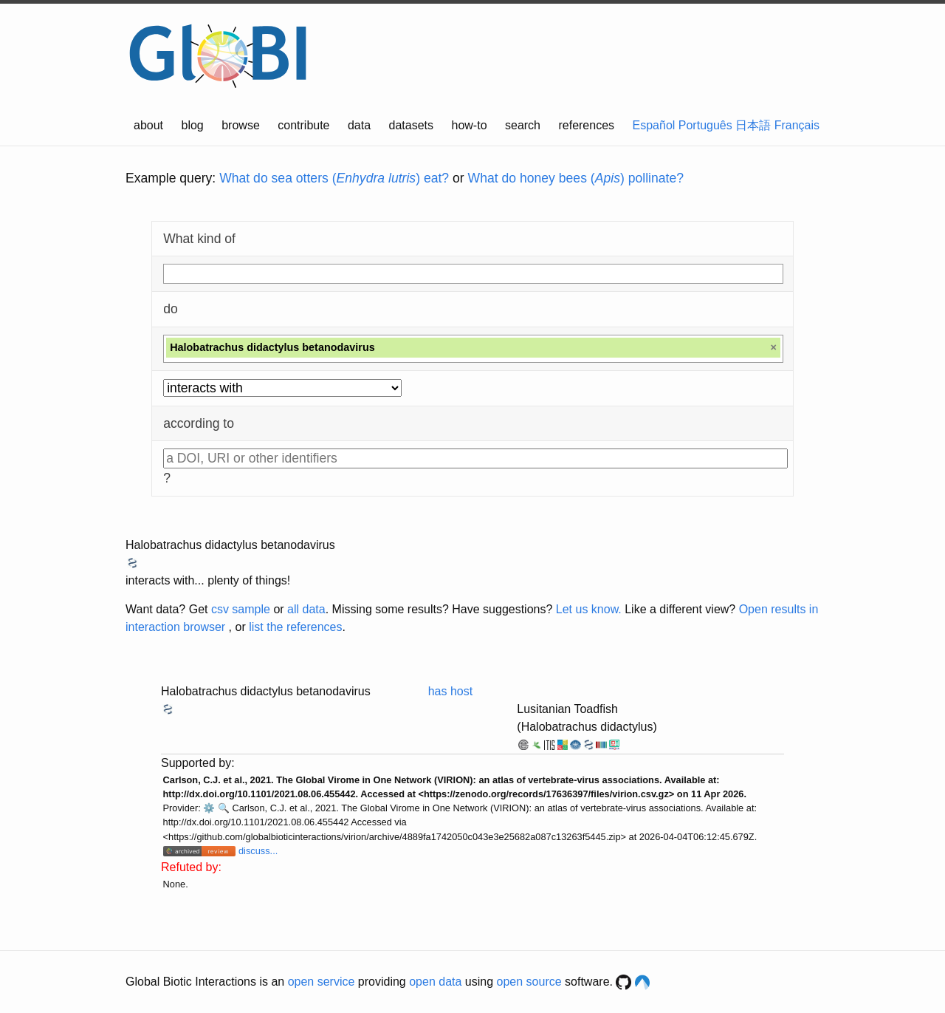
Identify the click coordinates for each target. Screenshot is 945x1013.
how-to (469, 125)
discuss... (258, 850)
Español (654, 125)
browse (240, 125)
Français (796, 125)
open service (321, 981)
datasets (411, 125)
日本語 (753, 125)
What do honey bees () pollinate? (576, 178)
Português (705, 125)
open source (529, 981)
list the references (295, 627)
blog (193, 125)
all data (306, 609)
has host (450, 691)
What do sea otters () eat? (334, 178)
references (586, 125)
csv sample (240, 609)
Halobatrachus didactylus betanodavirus (230, 545)
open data (435, 981)
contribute (303, 125)
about (148, 125)
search (522, 125)
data (359, 125)
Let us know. (589, 609)
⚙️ (209, 808)
